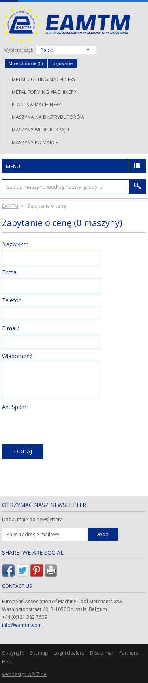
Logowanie (62, 63)
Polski (47, 50)
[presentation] (62, 428)
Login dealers (69, 653)
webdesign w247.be (24, 674)
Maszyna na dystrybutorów (48, 117)
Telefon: (12, 300)
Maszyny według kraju (40, 129)
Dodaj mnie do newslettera (32, 519)
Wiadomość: (18, 356)
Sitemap (39, 653)
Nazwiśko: (15, 244)
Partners (128, 653)
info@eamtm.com (22, 625)
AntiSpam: (15, 407)
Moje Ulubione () (26, 63)
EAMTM (66, 25)
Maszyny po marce (35, 142)
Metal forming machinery (44, 92)
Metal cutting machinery (44, 79)
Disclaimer (102, 653)
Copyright (13, 653)
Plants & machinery (36, 104)
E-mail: (10, 328)
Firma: (10, 272)
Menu (13, 166)
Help (7, 661)
